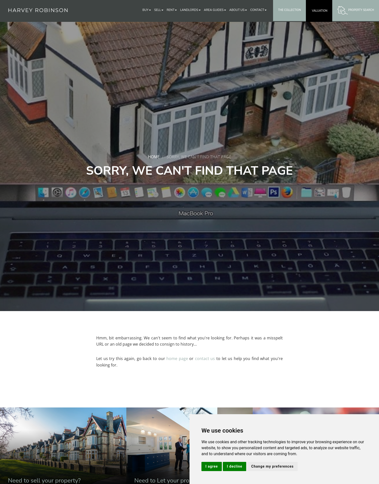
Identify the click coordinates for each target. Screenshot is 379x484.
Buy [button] (146, 10)
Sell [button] (158, 10)
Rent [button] (172, 10)
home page (177, 358)
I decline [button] (234, 466)
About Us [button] (238, 10)
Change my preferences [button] (272, 466)
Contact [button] (258, 10)
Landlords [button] (190, 10)
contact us (205, 358)
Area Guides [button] (215, 10)
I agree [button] (211, 466)
